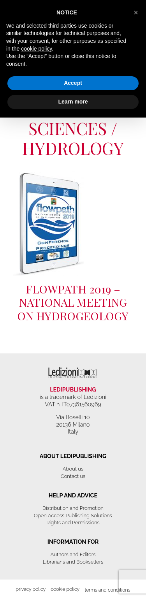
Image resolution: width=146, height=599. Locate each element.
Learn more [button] (73, 101)
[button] (136, 12)
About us (73, 469)
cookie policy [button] (36, 49)
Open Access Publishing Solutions (73, 515)
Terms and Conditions (107, 590)
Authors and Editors (73, 554)
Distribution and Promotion (73, 508)
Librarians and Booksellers (73, 562)
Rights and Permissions (73, 522)
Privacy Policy (31, 589)
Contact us (73, 476)
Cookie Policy (65, 589)
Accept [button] (73, 83)
